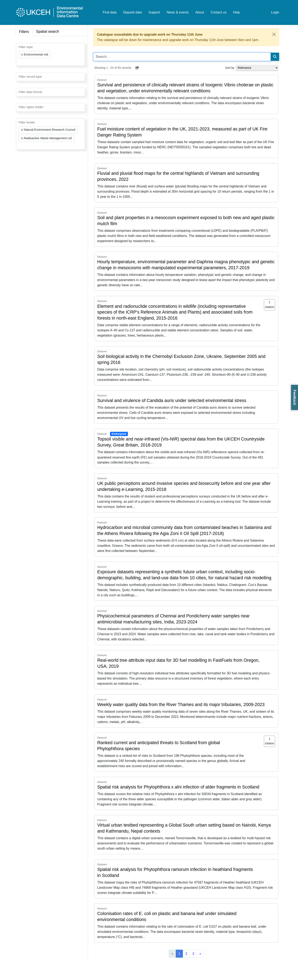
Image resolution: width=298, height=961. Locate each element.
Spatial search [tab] (47, 31)
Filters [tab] (24, 32)
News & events (178, 12)
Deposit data (132, 12)
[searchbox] (20, 61)
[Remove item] (22, 55)
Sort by (229, 67)
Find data (110, 12)
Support (154, 12)
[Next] (200, 954)
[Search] (274, 57)
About (199, 12)
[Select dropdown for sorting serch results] (257, 67)
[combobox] (50, 54)
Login (275, 12)
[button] (137, 67)
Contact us (218, 12)
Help (236, 12)
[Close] (274, 34)
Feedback (294, 397)
